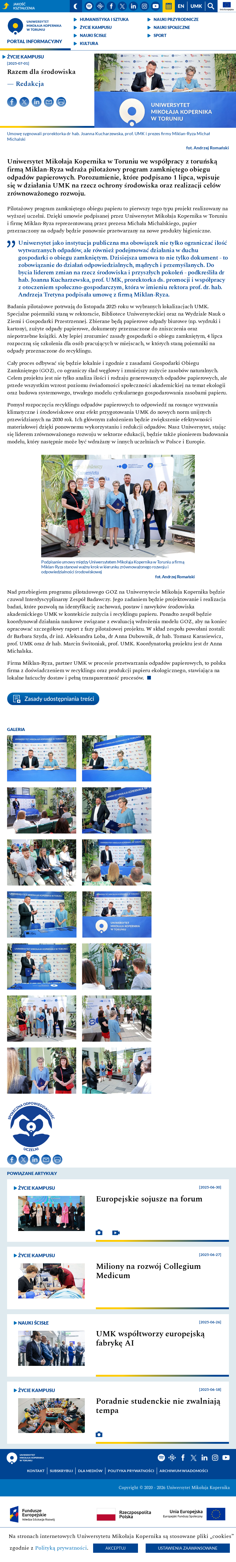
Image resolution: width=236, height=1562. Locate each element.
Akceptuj (115, 1548)
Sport (160, 35)
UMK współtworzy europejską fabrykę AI (150, 1338)
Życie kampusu (96, 27)
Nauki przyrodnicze (176, 19)
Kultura (89, 43)
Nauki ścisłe (93, 35)
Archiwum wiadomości (183, 1470)
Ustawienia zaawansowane (188, 1548)
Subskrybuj (61, 1470)
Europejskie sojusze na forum (149, 1199)
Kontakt (36, 1470)
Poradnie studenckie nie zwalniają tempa (158, 1406)
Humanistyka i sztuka (104, 19)
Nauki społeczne (172, 27)
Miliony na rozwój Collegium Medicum (148, 1271)
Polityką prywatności (61, 1548)
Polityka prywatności (131, 1470)
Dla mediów (90, 1470)
